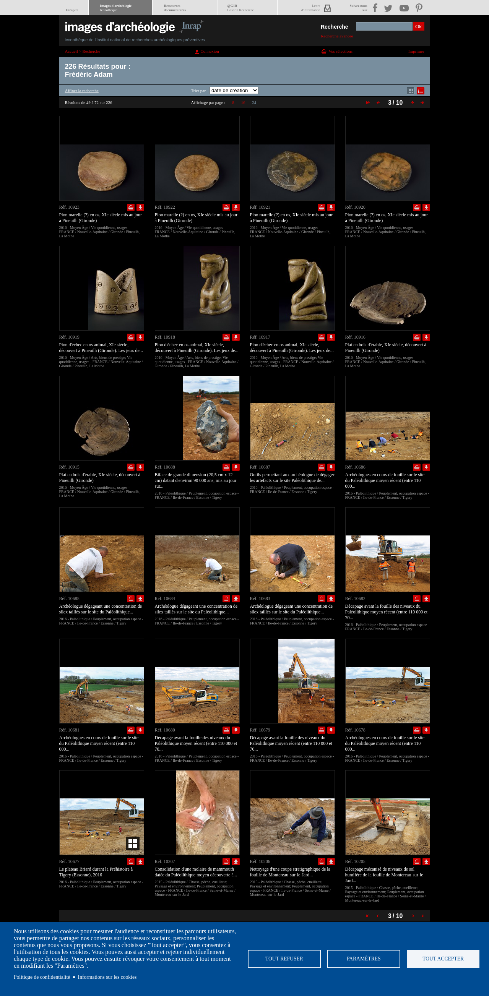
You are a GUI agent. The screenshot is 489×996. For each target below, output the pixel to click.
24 (254, 102)
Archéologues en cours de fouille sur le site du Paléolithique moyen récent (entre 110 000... (385, 480)
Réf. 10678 (355, 730)
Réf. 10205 (355, 861)
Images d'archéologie (116, 8)
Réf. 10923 (69, 207)
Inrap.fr (72, 10)
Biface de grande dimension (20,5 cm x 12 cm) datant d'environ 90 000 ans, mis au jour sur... (196, 480)
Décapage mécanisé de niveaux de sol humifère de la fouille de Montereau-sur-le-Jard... (385, 874)
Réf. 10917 (260, 337)
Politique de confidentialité (42, 977)
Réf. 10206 (260, 861)
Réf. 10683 (260, 598)
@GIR (240, 8)
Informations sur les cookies (107, 977)
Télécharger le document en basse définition (140, 207)
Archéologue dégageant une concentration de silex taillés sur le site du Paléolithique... (100, 609)
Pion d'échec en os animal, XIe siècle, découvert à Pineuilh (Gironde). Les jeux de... (101, 347)
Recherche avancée (337, 36)
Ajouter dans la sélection (131, 207)
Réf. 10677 (69, 861)
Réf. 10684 (165, 598)
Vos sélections (341, 51)
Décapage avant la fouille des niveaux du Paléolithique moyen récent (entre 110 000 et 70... (386, 611)
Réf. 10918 (165, 337)
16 (243, 102)
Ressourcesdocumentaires (175, 8)
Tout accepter (443, 959)
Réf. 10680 (165, 730)
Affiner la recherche (82, 90)
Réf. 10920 (355, 207)
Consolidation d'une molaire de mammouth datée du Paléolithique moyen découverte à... (196, 872)
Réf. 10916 (355, 337)
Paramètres (364, 959)
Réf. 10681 (69, 730)
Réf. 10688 (165, 467)
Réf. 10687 (260, 467)
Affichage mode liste (420, 90)
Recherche (334, 27)
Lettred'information (310, 8)
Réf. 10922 (165, 207)
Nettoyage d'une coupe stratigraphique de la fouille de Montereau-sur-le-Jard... (290, 872)
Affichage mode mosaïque (410, 90)
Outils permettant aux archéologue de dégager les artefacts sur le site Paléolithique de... (292, 477)
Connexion (210, 51)
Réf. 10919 (69, 337)
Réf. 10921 (260, 207)
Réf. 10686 (355, 467)
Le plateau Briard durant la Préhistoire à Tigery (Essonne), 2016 (96, 872)
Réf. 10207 (165, 861)
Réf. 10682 (355, 598)
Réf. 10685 (69, 598)
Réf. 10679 (260, 730)
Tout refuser (284, 959)
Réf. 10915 (69, 467)
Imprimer (416, 51)
